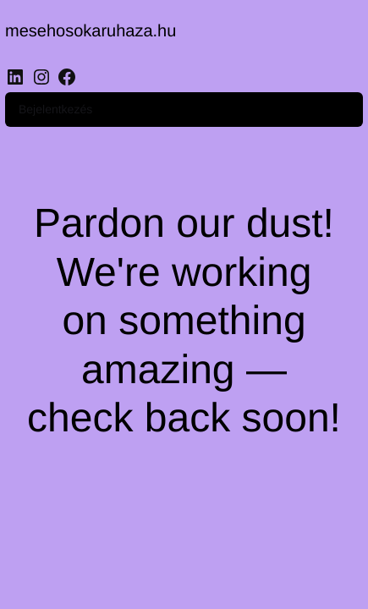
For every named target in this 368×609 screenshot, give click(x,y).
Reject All (184, 572)
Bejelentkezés (150, 94)
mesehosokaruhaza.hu (100, 33)
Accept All (184, 481)
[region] (184, 481)
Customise (184, 526)
